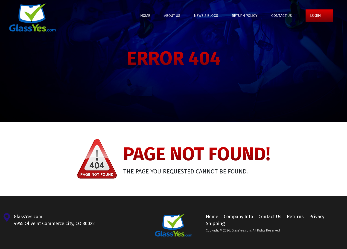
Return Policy (244, 16)
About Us (172, 16)
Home (145, 16)
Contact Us (281, 16)
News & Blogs (206, 16)
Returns (295, 216)
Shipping (215, 223)
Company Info (238, 216)
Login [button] (315, 15)
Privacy (316, 216)
